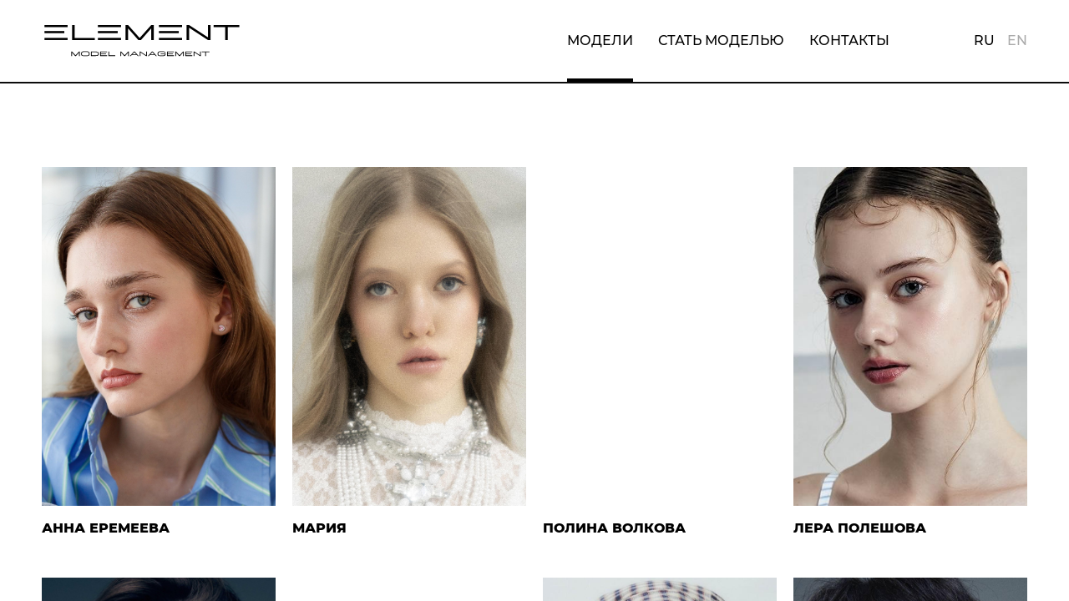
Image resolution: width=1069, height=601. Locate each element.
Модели (600, 40)
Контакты (849, 40)
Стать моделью (721, 40)
